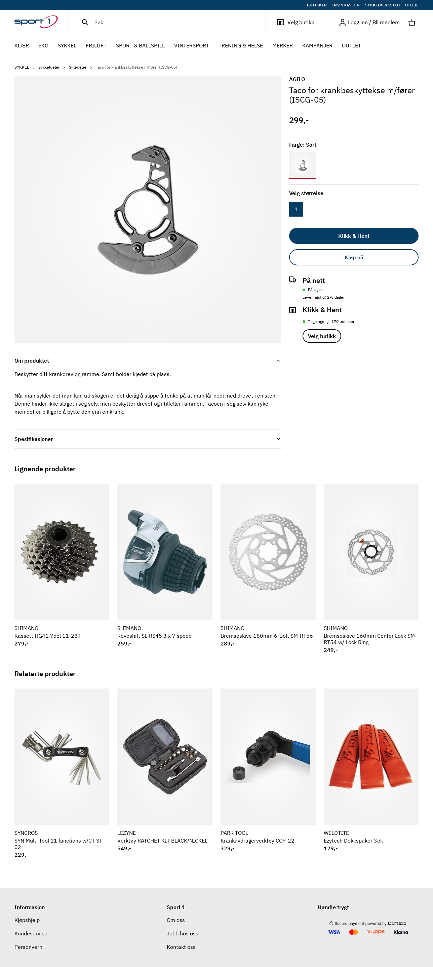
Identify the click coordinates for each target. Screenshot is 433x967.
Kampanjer (317, 45)
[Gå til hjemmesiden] (41, 22)
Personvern (28, 946)
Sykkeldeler (52, 67)
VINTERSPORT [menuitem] (191, 46)
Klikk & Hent (353, 235)
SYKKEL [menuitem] (67, 46)
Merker (282, 45)
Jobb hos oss (182, 933)
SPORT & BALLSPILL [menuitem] (140, 46)
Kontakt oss (181, 946)
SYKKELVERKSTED (382, 5)
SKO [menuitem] (43, 46)
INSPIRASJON (346, 5)
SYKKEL (25, 67)
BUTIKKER (317, 5)
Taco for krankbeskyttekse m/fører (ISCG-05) (136, 67)
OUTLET (351, 45)
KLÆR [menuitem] (21, 46)
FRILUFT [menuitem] (96, 46)
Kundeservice (30, 933)
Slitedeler (81, 67)
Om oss (176, 920)
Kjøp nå (354, 257)
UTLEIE (412, 5)
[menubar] (189, 45)
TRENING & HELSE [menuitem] (241, 46)
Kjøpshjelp (27, 920)
